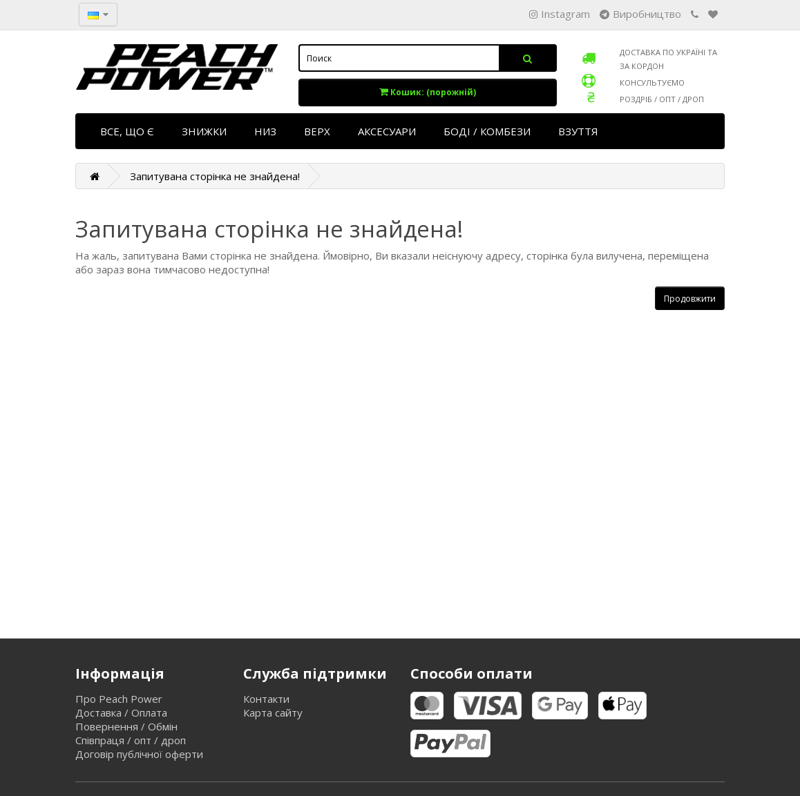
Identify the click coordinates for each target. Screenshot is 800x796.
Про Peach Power (118, 699)
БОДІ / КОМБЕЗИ (487, 131)
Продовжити (690, 298)
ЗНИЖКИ (204, 131)
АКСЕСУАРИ (387, 131)
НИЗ (265, 131)
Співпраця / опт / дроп (130, 740)
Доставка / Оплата (121, 712)
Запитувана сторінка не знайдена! (215, 176)
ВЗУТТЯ (578, 131)
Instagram (559, 14)
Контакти (266, 699)
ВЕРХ (317, 131)
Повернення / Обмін (126, 726)
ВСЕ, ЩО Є (127, 131)
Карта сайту (273, 712)
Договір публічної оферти (139, 754)
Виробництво (640, 14)
